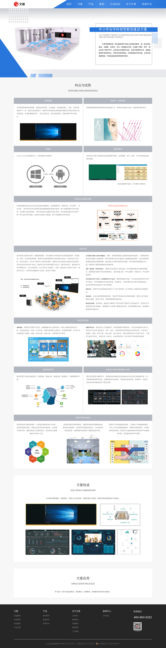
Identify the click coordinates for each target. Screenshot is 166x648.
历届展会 (75, 623)
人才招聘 (75, 631)
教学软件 (46, 619)
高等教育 (17, 619)
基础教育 (17, 616)
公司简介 (75, 616)
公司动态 (106, 616)
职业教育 (17, 623)
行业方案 (17, 627)
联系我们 (75, 619)
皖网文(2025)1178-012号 (86, 644)
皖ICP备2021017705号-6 (67, 644)
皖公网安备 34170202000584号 (108, 644)
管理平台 (46, 623)
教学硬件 (46, 616)
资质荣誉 (75, 627)
